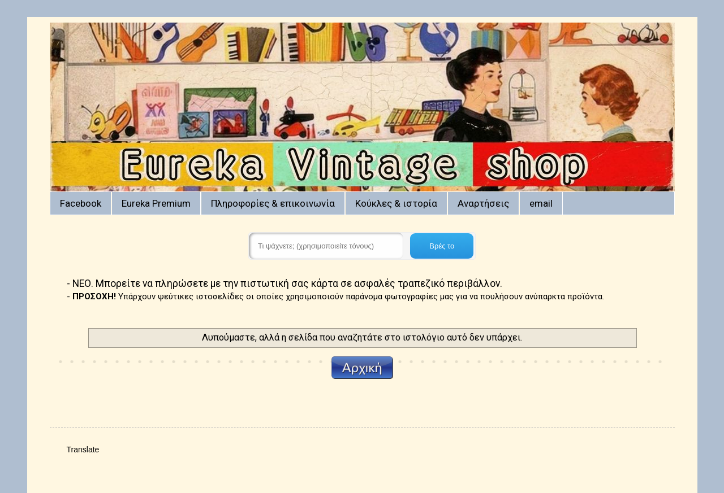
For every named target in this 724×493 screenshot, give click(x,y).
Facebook (80, 203)
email (541, 203)
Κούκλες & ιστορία (396, 203)
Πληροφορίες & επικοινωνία (273, 203)
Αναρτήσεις (483, 203)
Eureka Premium (156, 203)
